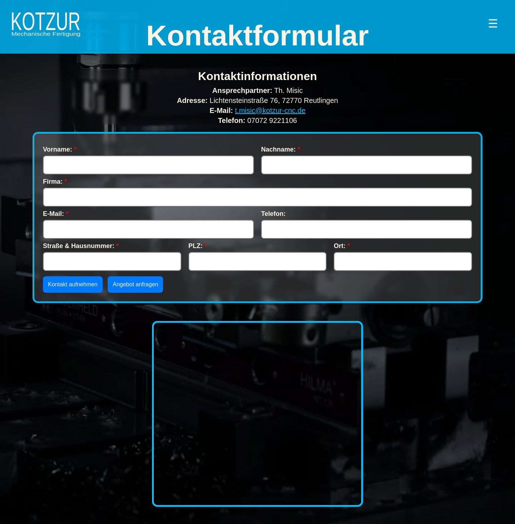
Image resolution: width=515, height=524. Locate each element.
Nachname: (280, 149)
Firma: (55, 181)
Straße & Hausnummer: (81, 245)
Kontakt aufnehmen (73, 284)
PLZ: (197, 245)
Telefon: (273, 213)
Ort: (342, 245)
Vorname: (60, 149)
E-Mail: (55, 213)
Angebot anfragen (135, 284)
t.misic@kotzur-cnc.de (270, 110)
